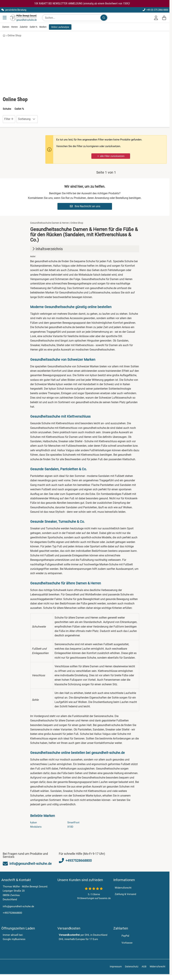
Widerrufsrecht (123, 887)
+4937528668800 (12, 912)
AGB (144, 964)
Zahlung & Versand (125, 894)
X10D (70, 826)
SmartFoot (73, 822)
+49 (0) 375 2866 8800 (155, 9)
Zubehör (24, 26)
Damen (5, 26)
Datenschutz (131, 964)
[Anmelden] (156, 17)
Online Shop (14, 35)
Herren (14, 26)
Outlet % (33, 26)
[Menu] (5, 17)
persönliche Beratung (13, 9)
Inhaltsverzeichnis (47, 249)
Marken (43, 26)
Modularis (36, 826)
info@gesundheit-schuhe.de (18, 906)
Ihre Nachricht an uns (85, 206)
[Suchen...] (103, 18)
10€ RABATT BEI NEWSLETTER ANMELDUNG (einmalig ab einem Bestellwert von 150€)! (82, 3)
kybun (33, 822)
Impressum (116, 964)
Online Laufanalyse (60, 27)
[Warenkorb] (164, 17)
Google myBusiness (14, 939)
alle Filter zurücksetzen (110, 156)
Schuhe (7, 109)
